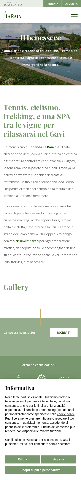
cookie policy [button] (65, 414)
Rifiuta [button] (22, 459)
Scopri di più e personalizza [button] (40, 470)
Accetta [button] (58, 459)
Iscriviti (64, 332)
